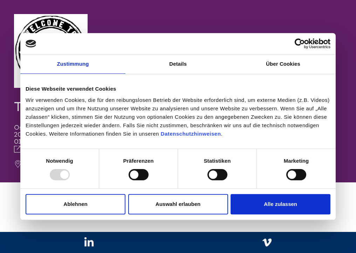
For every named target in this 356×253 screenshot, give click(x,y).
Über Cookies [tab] (283, 64)
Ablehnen (75, 204)
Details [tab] (178, 64)
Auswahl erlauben (178, 204)
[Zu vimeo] (267, 243)
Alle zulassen (280, 204)
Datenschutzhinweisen (191, 134)
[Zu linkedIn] (89, 243)
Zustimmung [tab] (73, 64)
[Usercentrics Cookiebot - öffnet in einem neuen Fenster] (299, 43)
